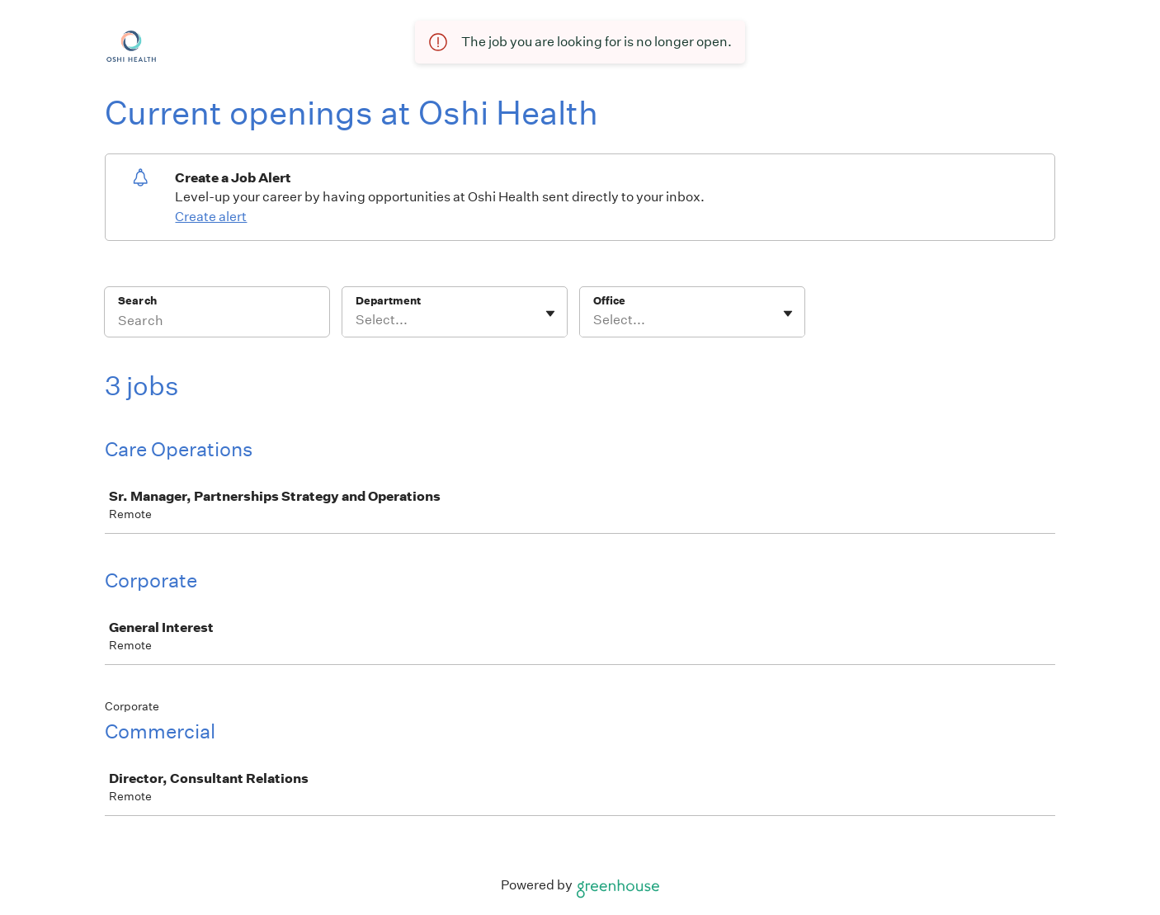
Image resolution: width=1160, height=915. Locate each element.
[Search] (217, 323)
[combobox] (357, 320)
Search (137, 301)
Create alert (211, 216)
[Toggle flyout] (550, 313)
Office (609, 301)
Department (388, 301)
